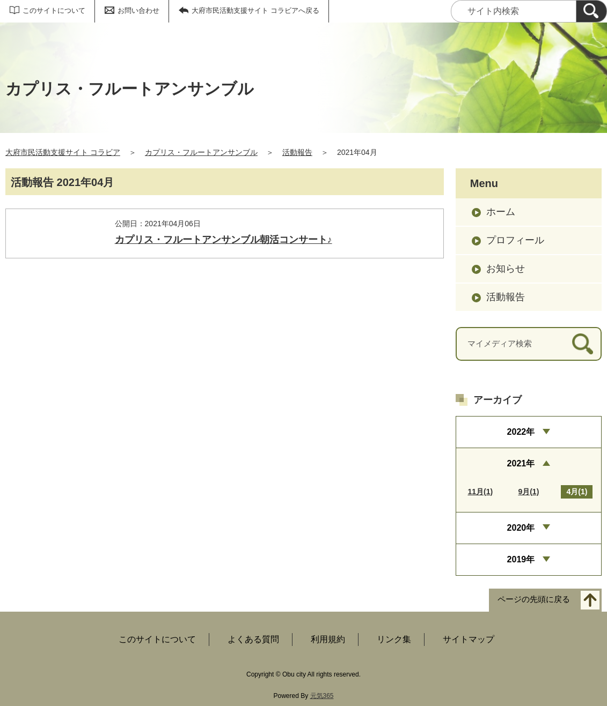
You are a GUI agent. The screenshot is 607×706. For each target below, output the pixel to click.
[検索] (591, 11)
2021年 (521, 463)
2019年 (521, 559)
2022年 (521, 431)
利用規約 (328, 639)
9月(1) (528, 491)
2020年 (521, 527)
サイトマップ (468, 639)
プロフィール (515, 240)
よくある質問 (253, 639)
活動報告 (297, 152)
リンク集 (394, 639)
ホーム (500, 211)
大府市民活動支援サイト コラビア (62, 152)
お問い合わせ (138, 10)
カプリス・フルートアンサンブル (201, 152)
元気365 (322, 696)
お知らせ (505, 268)
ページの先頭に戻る (534, 599)
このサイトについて (54, 10)
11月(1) (480, 491)
